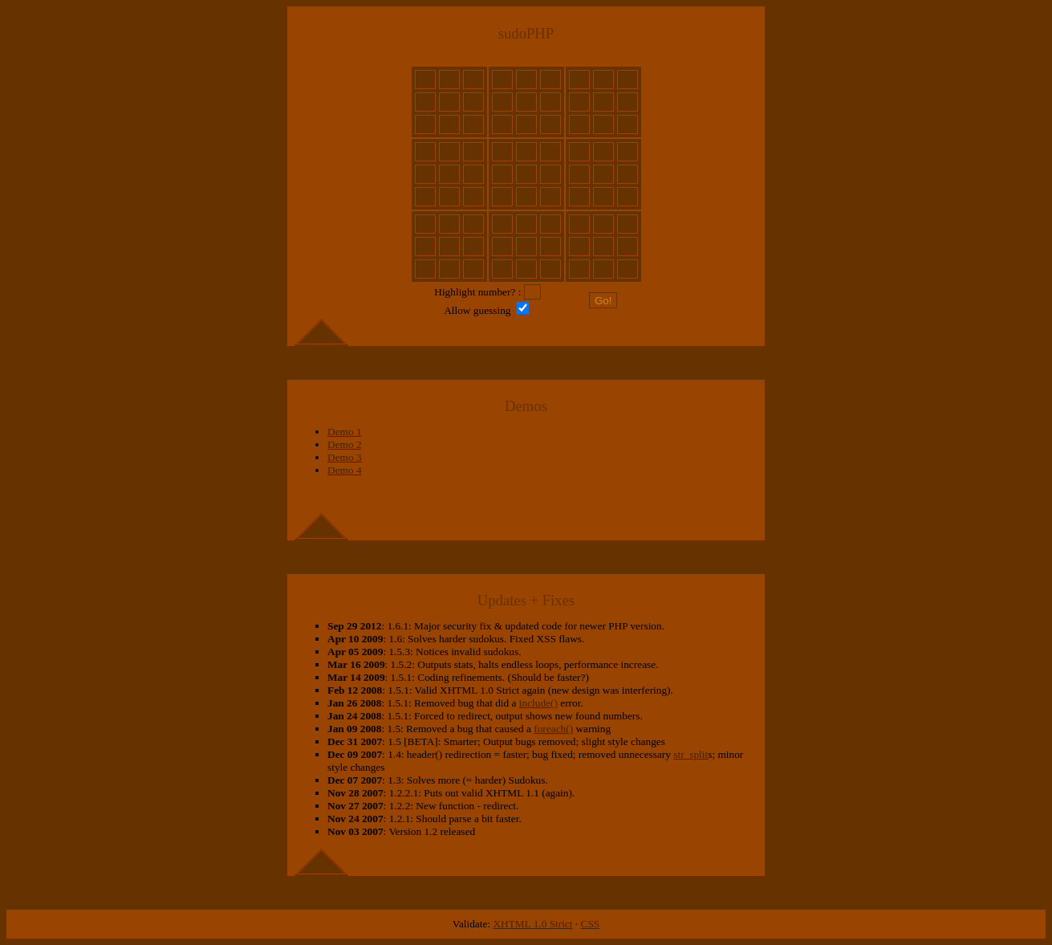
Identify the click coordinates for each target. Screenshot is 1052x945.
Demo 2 (344, 444)
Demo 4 (344, 470)
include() (538, 703)
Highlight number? (474, 292)
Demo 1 (344, 432)
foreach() (553, 729)
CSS (590, 924)
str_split (690, 754)
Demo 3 (344, 457)
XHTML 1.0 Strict (532, 924)
